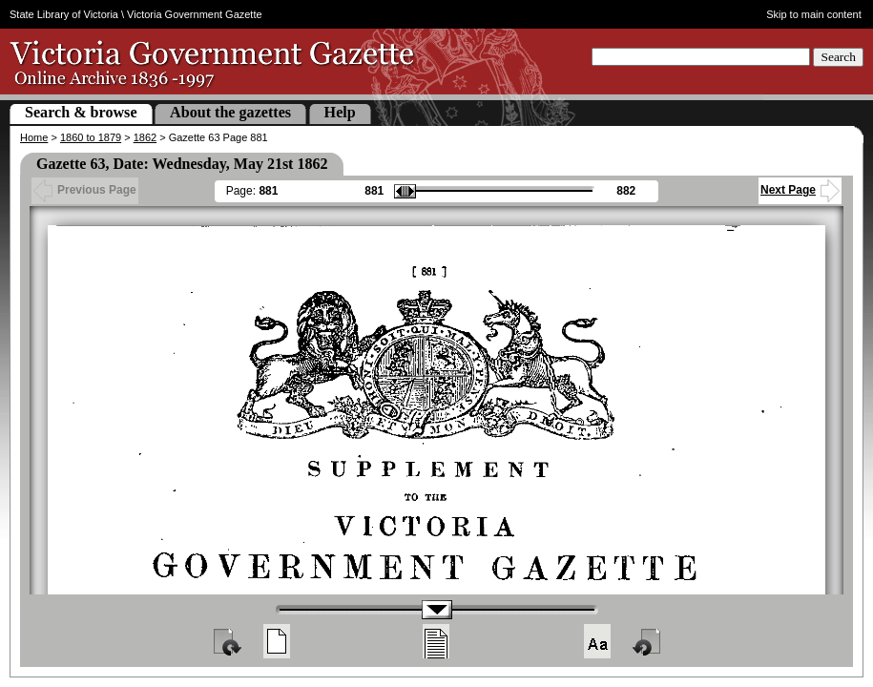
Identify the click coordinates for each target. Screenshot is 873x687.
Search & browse (81, 112)
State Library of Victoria (64, 14)
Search (838, 57)
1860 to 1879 (90, 137)
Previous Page (84, 190)
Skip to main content (814, 14)
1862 (145, 137)
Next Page (800, 190)
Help (340, 112)
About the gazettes (230, 112)
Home (34, 137)
